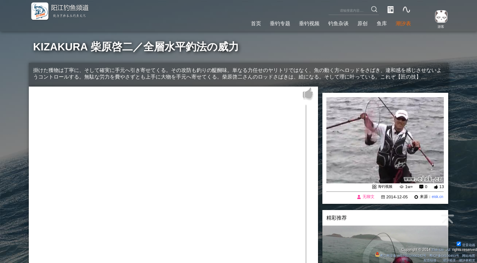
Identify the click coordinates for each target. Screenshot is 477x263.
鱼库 (377, 22)
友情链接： (427, 260)
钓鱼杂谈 (328, 22)
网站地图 (467, 255)
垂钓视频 (295, 22)
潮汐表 (401, 22)
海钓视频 (384, 186)
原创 (355, 22)
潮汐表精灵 (466, 260)
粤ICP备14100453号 (440, 255)
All (448, 249)
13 (441, 186)
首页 (235, 22)
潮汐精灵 (446, 260)
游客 (438, 26)
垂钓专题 (262, 22)
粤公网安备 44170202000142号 (392, 255)
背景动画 (465, 245)
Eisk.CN (436, 249)
